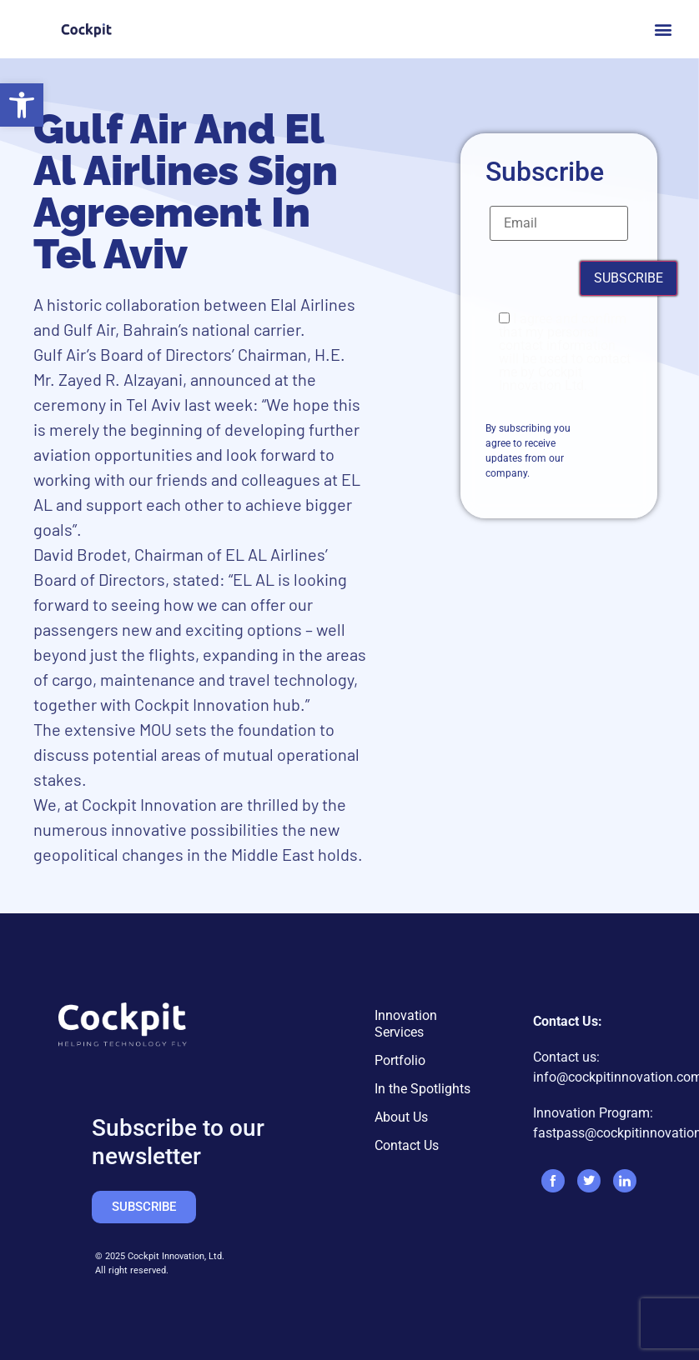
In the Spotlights (422, 1089)
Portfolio (400, 1060)
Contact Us (407, 1145)
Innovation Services (406, 1024)
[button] (21, 105)
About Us (401, 1117)
